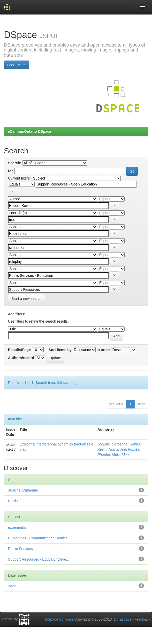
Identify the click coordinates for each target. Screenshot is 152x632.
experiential (17, 527)
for (10, 171)
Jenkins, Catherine (112, 444)
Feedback (142, 619)
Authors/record (21, 358)
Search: (14, 163)
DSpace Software (59, 619)
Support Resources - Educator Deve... (38, 559)
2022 (12, 586)
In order (103, 350)
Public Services (20, 549)
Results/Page (19, 350)
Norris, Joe (117, 449)
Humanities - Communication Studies (37, 538)
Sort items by (60, 350)
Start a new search (26, 298)
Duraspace (122, 619)
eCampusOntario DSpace (29, 131)
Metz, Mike (121, 454)
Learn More (16, 65)
